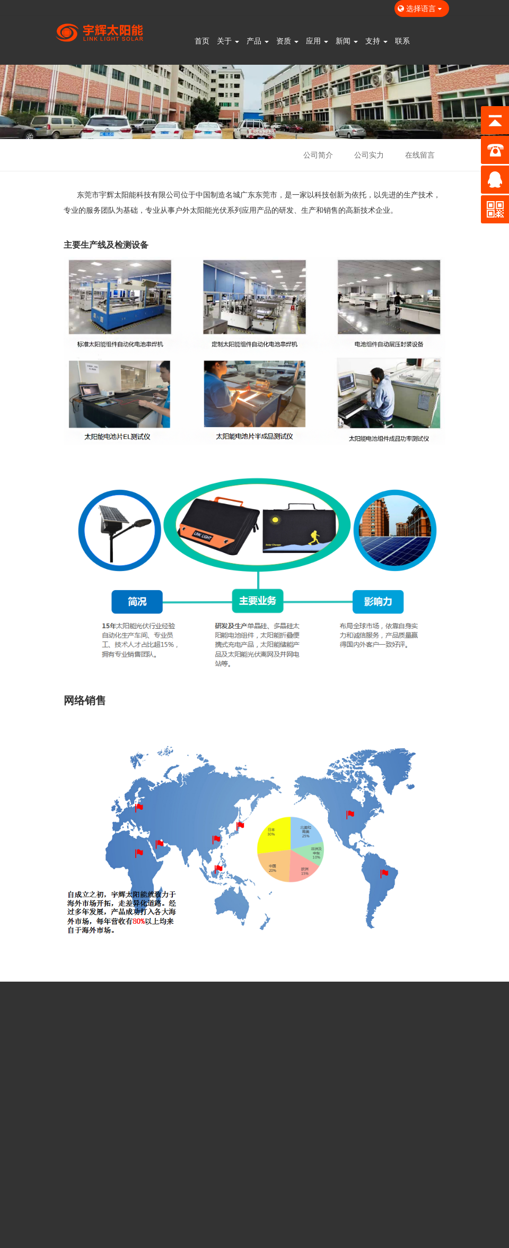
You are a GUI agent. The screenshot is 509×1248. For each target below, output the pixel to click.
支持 (376, 41)
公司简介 (318, 155)
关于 (228, 41)
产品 (258, 41)
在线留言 (420, 155)
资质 (287, 41)
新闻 (347, 41)
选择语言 (422, 8)
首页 (202, 41)
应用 (317, 41)
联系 (402, 41)
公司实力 (369, 155)
